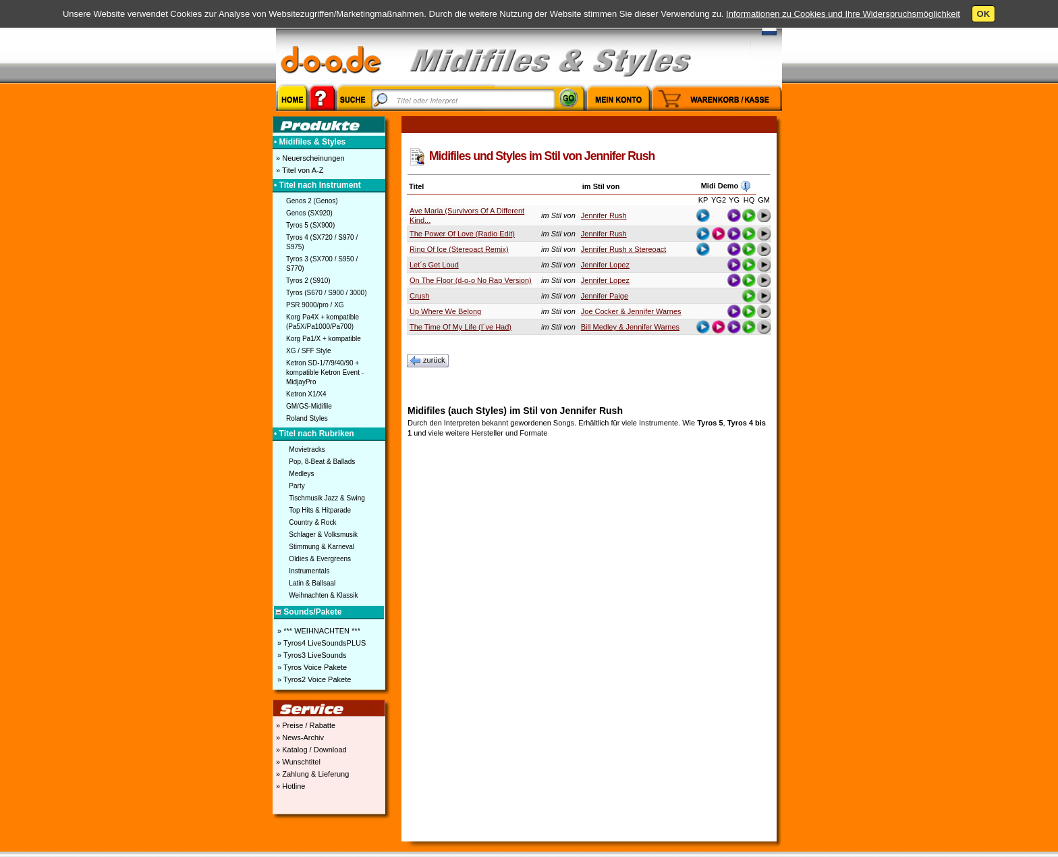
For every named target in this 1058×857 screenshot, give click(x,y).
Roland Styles (307, 418)
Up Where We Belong (445, 311)
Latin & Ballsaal (312, 583)
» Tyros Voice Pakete (311, 667)
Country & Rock (312, 522)
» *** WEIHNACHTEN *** (317, 631)
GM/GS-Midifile (309, 406)
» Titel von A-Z (298, 170)
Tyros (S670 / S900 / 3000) (326, 292)
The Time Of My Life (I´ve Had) (460, 327)
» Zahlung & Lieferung (311, 774)
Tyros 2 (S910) (308, 280)
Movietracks (307, 449)
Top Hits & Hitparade (320, 510)
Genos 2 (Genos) (312, 201)
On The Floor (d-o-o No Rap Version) (471, 280)
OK (984, 14)
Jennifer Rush (604, 215)
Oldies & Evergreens (320, 559)
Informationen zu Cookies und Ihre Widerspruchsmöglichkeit (843, 14)
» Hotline (289, 786)
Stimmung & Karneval (321, 546)
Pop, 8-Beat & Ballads (322, 461)
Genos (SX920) (309, 213)
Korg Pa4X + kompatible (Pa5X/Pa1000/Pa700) (322, 321)
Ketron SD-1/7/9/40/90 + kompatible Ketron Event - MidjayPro (325, 372)
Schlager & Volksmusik (323, 534)
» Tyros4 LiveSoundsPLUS (320, 643)
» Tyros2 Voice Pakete (313, 679)
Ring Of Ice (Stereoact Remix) (459, 249)
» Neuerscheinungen (309, 158)
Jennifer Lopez (605, 265)
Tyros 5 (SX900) (310, 225)
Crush (419, 296)
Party (296, 486)
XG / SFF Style (308, 351)
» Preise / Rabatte (304, 725)
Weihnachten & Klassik (323, 595)
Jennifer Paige (604, 296)
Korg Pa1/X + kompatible (323, 338)
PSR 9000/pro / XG (315, 305)
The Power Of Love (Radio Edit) (462, 234)
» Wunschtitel (297, 762)
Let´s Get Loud (434, 265)
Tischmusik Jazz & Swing (326, 498)
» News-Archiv (299, 737)
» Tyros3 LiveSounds (311, 655)
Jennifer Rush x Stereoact (624, 249)
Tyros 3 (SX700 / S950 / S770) (322, 263)
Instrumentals (309, 571)
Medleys (301, 473)
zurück (427, 360)
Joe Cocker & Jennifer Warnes (631, 311)
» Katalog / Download (310, 750)
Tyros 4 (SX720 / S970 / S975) (322, 242)
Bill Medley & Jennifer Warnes (630, 327)
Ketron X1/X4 (306, 394)
